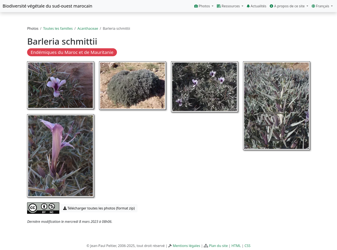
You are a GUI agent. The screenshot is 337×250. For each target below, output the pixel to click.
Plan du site (218, 245)
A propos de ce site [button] (287, 6)
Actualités (256, 6)
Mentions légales (186, 245)
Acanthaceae (87, 28)
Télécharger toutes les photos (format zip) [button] (99, 208)
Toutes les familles (58, 28)
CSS (248, 245)
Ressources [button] (229, 6)
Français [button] (321, 6)
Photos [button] (202, 6)
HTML (236, 245)
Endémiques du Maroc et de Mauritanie (72, 52)
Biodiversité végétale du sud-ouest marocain (47, 6)
